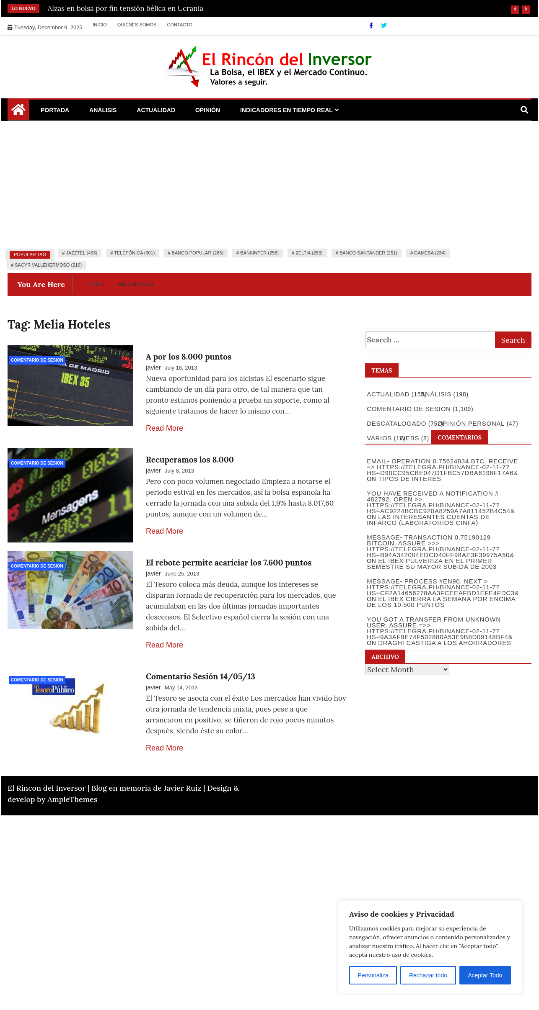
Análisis (103, 110)
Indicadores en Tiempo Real (286, 110)
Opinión (207, 110)
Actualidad (156, 110)
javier (153, 367)
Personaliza (373, 975)
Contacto (179, 24)
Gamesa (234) (430, 252)
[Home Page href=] (18, 112)
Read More (164, 428)
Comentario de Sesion (37, 360)
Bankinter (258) (259, 252)
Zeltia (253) (309, 252)
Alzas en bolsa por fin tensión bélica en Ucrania (126, 8)
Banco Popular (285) (197, 252)
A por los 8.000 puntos (188, 357)
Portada (55, 110)
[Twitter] (384, 25)
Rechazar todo (428, 975)
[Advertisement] (269, 183)
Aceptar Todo (485, 975)
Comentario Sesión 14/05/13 (200, 676)
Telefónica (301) (134, 252)
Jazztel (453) (81, 252)
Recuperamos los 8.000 (190, 460)
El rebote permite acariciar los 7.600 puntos (228, 563)
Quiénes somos (137, 24)
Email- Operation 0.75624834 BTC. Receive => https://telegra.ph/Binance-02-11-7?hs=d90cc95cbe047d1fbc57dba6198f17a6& (442, 466)
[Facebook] (372, 25)
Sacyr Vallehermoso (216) (48, 264)
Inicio (100, 24)
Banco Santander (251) (368, 252)
